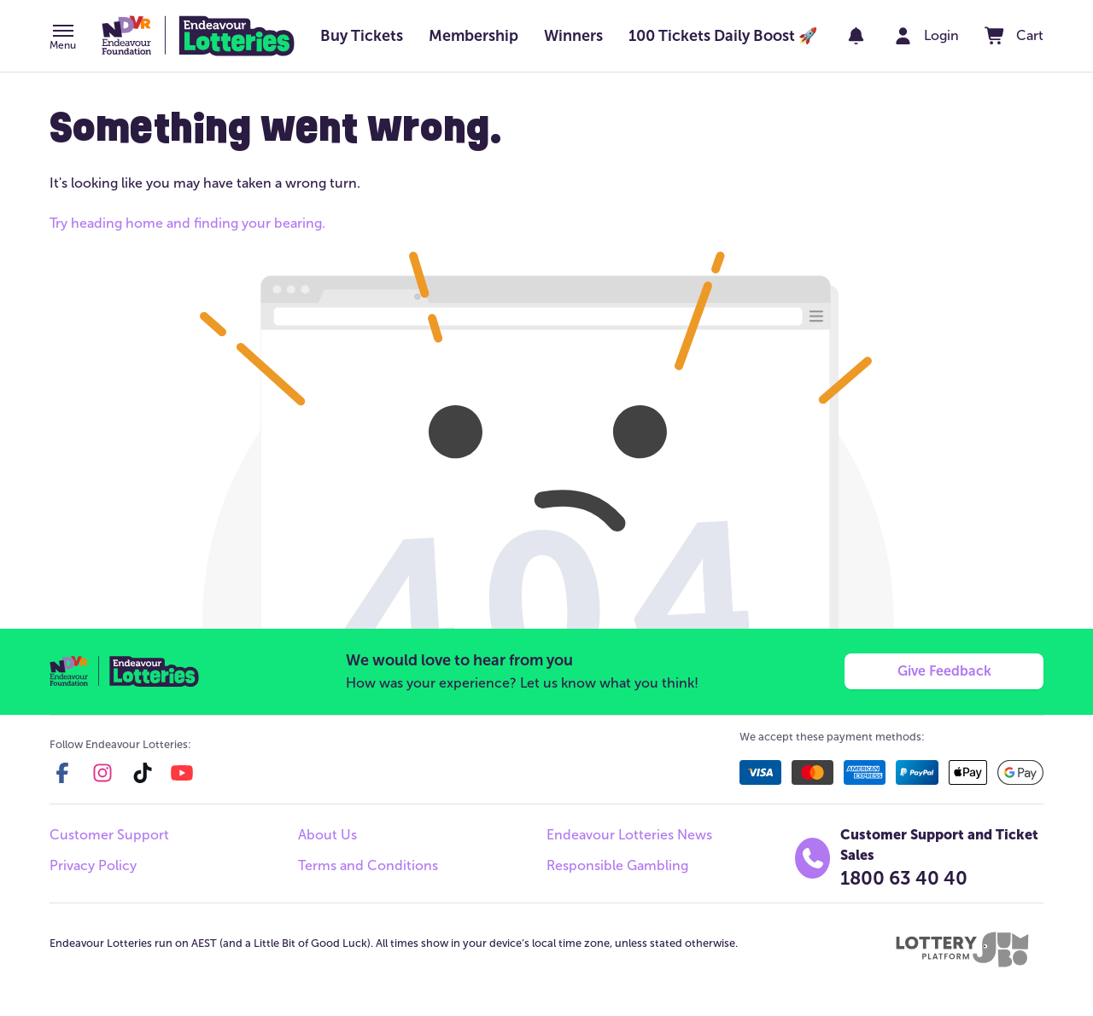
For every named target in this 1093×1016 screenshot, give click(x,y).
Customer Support (109, 835)
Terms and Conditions (368, 865)
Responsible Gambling (617, 865)
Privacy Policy (93, 865)
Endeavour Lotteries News (629, 835)
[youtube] (182, 773)
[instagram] (102, 773)
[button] (63, 38)
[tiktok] (142, 773)
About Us (327, 835)
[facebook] (62, 773)
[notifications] (856, 35)
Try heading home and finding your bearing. (187, 223)
